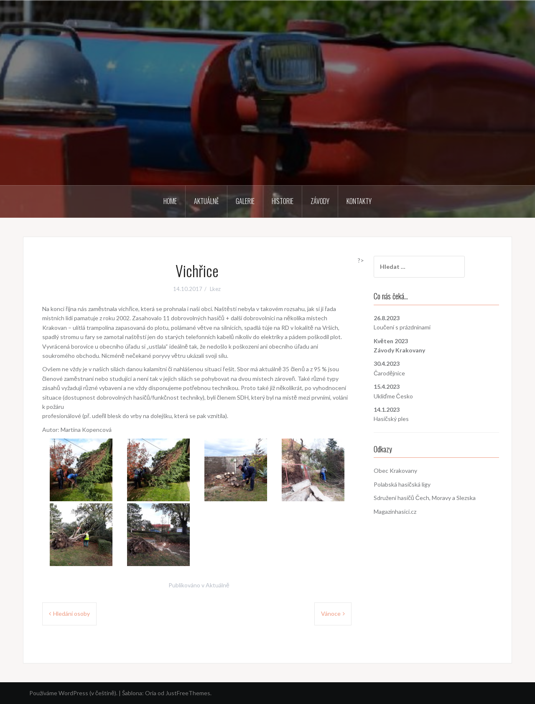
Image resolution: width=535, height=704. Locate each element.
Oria (150, 692)
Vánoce (331, 613)
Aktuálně (206, 201)
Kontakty (359, 201)
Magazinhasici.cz (395, 511)
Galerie (245, 201)
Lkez (215, 289)
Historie (282, 201)
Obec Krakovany (395, 470)
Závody (320, 201)
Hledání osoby (71, 613)
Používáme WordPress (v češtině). (73, 692)
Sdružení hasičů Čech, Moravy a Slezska (425, 497)
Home (170, 201)
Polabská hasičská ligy (402, 484)
